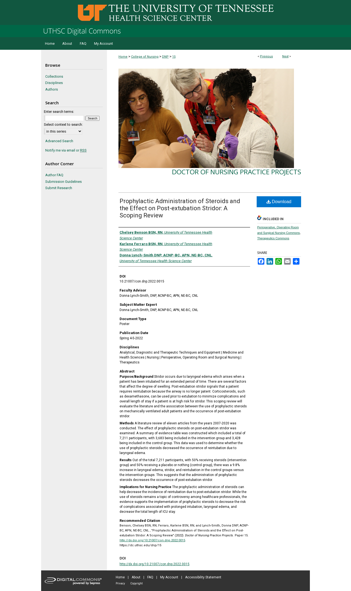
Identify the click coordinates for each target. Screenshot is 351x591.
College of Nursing (144, 56)
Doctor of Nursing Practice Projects (236, 171)
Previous (266, 56)
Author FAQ (54, 175)
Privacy (120, 583)
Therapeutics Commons (273, 238)
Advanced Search (59, 141)
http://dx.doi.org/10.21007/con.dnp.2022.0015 (152, 540)
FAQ (150, 577)
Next (285, 56)
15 (174, 56)
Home (123, 56)
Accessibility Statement (203, 577)
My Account (169, 577)
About (136, 577)
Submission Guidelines (63, 182)
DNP (165, 56)
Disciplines (54, 83)
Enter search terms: (59, 112)
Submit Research (58, 188)
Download (279, 201)
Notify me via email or (66, 150)
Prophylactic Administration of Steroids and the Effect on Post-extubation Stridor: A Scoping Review (180, 208)
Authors (51, 89)
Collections (54, 76)
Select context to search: (63, 124)
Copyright (136, 583)
